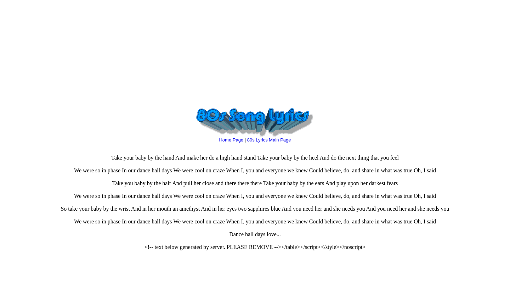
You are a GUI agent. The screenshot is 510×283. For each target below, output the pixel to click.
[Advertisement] (255, 52)
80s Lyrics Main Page (269, 140)
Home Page (231, 140)
